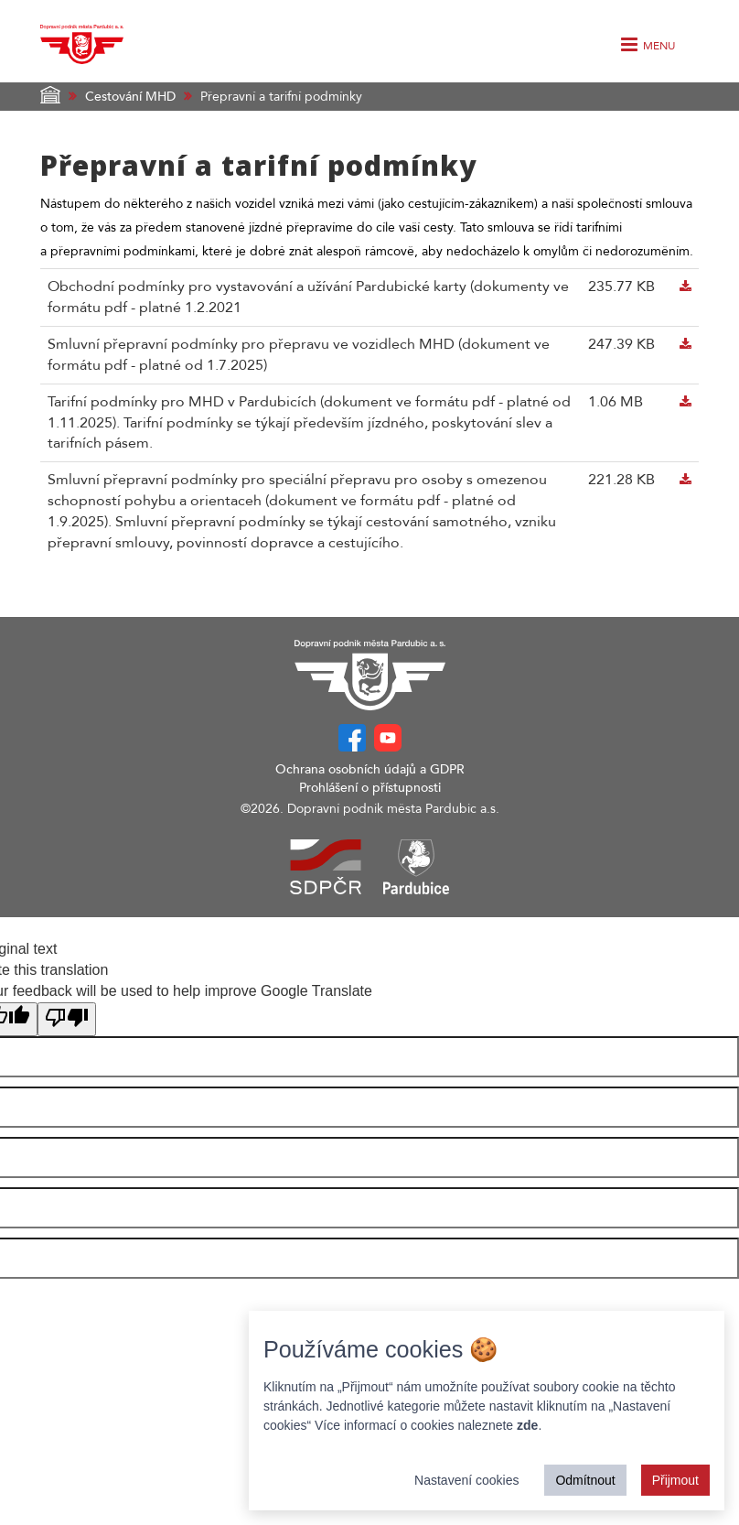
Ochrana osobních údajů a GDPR (370, 769)
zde (527, 1425)
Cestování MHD (130, 96)
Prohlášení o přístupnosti (370, 787)
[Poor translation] (66, 1019)
